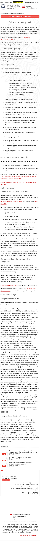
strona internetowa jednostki (32, 2)
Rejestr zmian (6, 480)
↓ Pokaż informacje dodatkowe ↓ (20, 16)
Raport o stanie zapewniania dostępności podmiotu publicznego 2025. (20, 463)
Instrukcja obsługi (19, 517)
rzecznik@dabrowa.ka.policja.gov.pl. (12, 201)
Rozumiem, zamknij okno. (29, 535)
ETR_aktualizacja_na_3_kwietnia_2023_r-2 (21, 457)
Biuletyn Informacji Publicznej (20, 514)
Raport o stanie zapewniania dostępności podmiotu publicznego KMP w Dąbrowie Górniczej (23, 451)
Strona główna (5, 13)
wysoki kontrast (18, 2)
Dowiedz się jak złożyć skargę (10, 285)
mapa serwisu (8, 2)
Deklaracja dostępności (16, 13)
